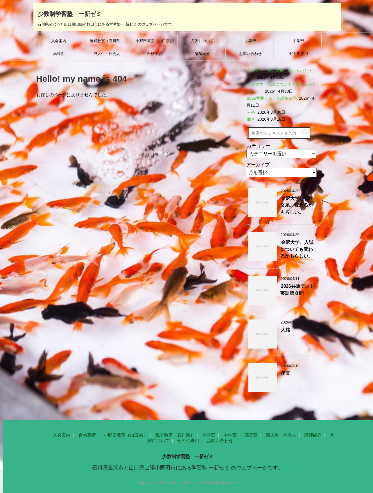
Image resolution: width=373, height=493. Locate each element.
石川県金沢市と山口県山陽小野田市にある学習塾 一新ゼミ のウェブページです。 (187, 468)
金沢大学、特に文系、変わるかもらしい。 (296, 205)
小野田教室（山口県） (154, 41)
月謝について (202, 41)
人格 (251, 112)
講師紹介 (202, 53)
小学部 (250, 41)
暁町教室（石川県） (107, 41)
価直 (251, 119)
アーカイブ (258, 164)
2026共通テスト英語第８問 (272, 98)
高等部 (58, 53)
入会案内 (58, 41)
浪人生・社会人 (107, 53)
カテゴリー (258, 145)
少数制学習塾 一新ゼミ (70, 13)
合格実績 (154, 53)
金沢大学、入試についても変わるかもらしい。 (296, 249)
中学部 (298, 41)
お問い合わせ (250, 53)
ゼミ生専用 (298, 53)
